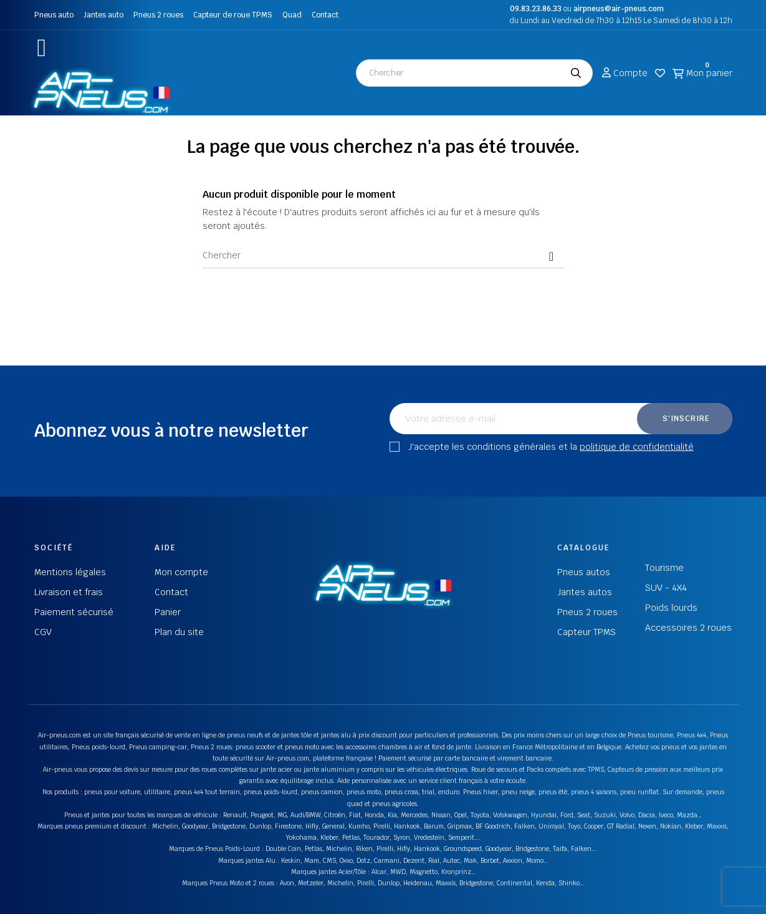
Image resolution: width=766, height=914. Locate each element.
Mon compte (181, 572)
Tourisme (664, 567)
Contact (325, 15)
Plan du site (179, 632)
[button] (42, 48)
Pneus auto (54, 15)
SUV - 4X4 (666, 587)
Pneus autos (583, 572)
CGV (43, 632)
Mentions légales (70, 572)
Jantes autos (584, 592)
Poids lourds (671, 607)
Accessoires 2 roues (688, 627)
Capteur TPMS (586, 632)
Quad (292, 15)
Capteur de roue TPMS (232, 15)
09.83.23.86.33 (536, 9)
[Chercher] (383, 255)
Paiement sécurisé (73, 612)
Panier (168, 612)
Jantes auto (103, 15)
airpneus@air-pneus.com (618, 9)
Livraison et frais (68, 592)
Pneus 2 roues (158, 15)
